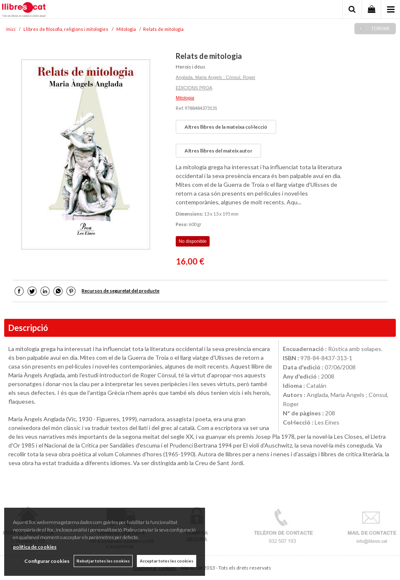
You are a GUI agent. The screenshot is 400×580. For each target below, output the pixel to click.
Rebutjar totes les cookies (103, 560)
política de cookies (34, 547)
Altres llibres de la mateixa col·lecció (226, 127)
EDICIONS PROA (194, 87)
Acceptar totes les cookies (166, 560)
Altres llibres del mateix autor (218, 151)
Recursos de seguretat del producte (120, 290)
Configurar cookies (46, 561)
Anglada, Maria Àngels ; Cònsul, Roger (215, 77)
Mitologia (185, 97)
